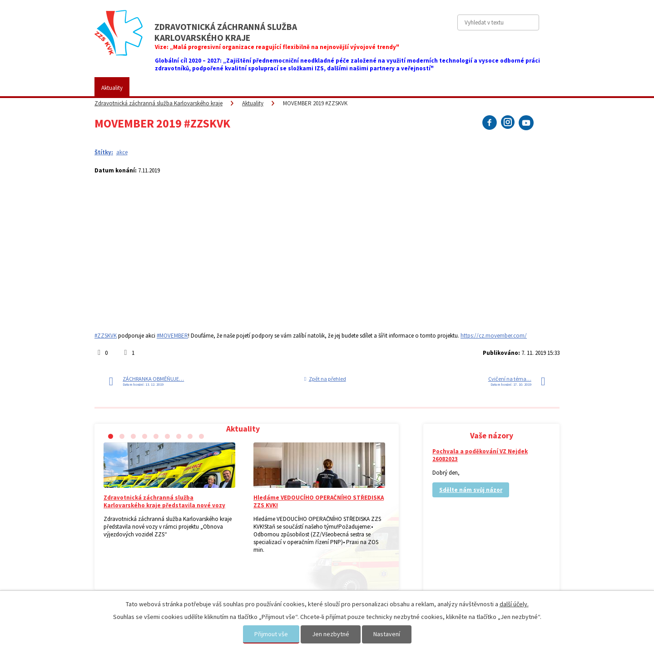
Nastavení (386, 634)
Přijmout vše (271, 634)
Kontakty (442, 88)
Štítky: (103, 152)
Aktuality (112, 88)
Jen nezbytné (330, 634)
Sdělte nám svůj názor (470, 490)
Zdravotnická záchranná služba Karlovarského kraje (158, 103)
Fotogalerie (309, 88)
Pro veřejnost (201, 88)
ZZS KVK (153, 88)
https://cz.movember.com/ (494, 335)
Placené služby (256, 88)
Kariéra (352, 88)
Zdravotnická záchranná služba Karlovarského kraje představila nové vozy (164, 501)
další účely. (514, 604)
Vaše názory (396, 88)
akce (122, 152)
